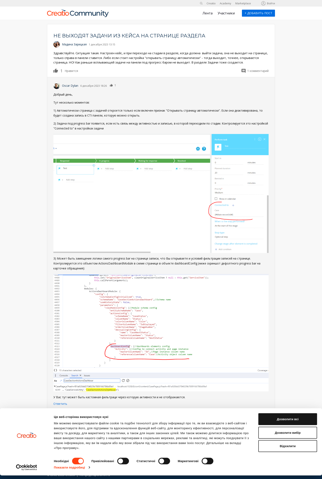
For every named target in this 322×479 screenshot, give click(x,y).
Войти (271, 3)
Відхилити (288, 449)
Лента (207, 13)
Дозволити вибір (288, 436)
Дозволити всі (288, 422)
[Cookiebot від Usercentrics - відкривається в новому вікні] (27, 471)
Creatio (211, 3)
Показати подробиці (69, 471)
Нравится (58, 70)
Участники (226, 13)
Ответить (60, 404)
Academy (225, 3)
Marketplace (243, 3)
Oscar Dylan (70, 86)
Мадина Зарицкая (74, 44)
